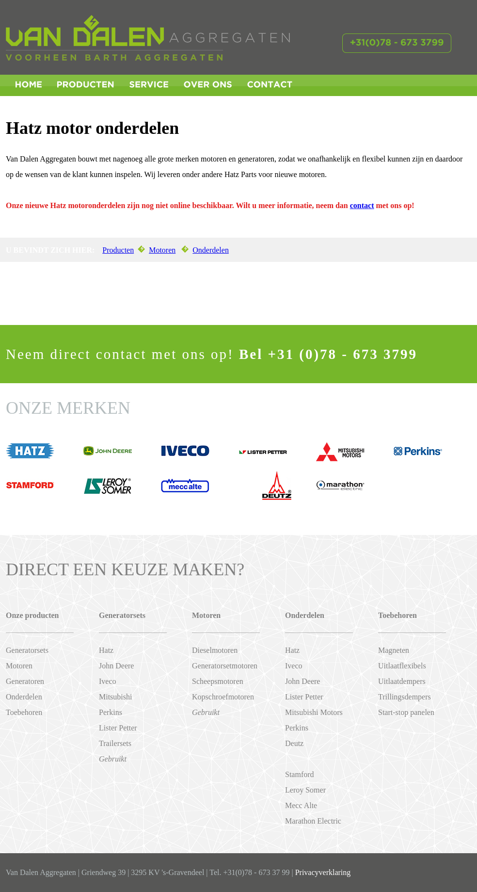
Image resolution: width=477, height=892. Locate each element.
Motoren (162, 250)
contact (362, 205)
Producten (118, 250)
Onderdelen (210, 250)
